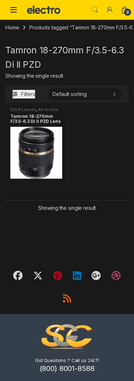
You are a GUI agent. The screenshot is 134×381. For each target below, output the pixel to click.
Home (12, 27)
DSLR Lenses (23, 109)
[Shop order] (84, 94)
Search (95, 10)
